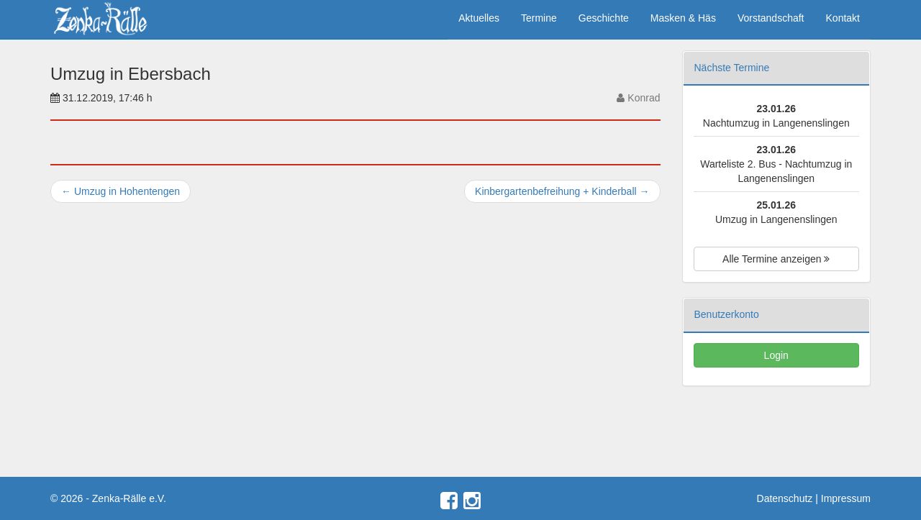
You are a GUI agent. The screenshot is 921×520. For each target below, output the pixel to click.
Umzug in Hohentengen (120, 191)
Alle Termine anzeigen (776, 259)
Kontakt (843, 18)
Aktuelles (478, 18)
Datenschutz (785, 498)
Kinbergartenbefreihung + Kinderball (562, 191)
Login (776, 355)
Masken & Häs (683, 18)
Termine (539, 18)
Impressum (846, 498)
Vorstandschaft (771, 18)
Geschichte (604, 18)
